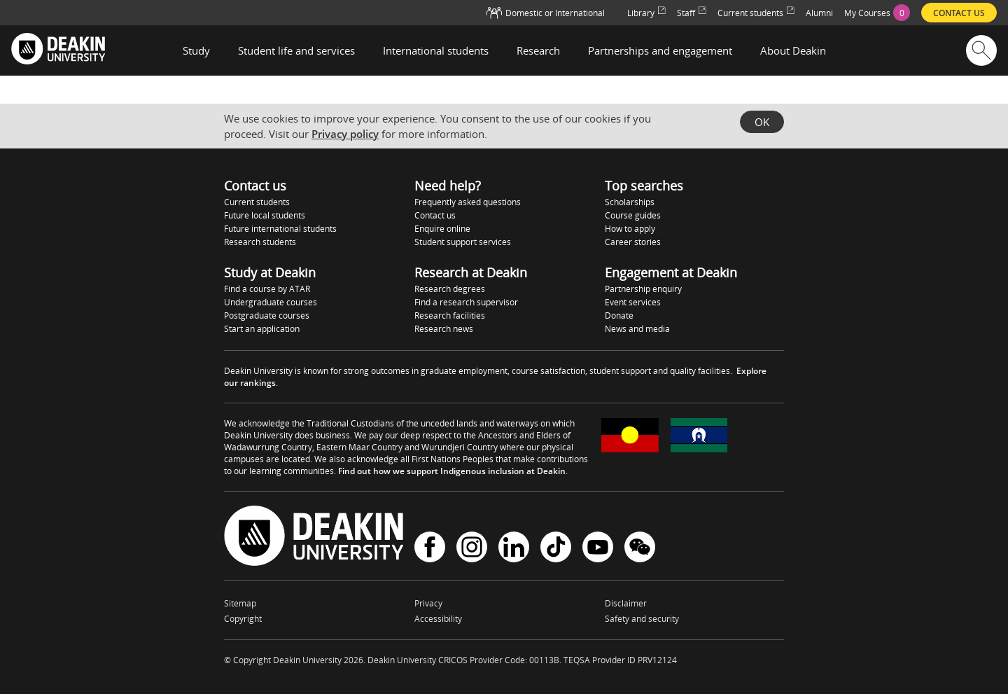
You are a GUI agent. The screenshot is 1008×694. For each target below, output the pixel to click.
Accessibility (438, 619)
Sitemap (240, 603)
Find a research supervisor (466, 302)
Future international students (280, 229)
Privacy (428, 603)
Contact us (435, 215)
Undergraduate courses (270, 302)
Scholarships (629, 202)
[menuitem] (877, 12)
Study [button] (196, 50)
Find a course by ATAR (267, 289)
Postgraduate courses (266, 315)
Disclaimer (626, 603)
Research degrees (449, 289)
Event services (633, 302)
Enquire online (442, 229)
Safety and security (642, 619)
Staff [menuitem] (691, 13)
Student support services (462, 242)
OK (762, 122)
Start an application (262, 329)
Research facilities (449, 315)
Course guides (633, 215)
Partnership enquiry (643, 289)
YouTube (597, 547)
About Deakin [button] (793, 50)
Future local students (264, 215)
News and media (637, 329)
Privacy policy (345, 134)
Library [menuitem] (646, 13)
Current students (257, 202)
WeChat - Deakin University (639, 547)
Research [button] (538, 50)
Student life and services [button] (296, 50)
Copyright (243, 619)
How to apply (630, 229)
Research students (260, 242)
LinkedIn (513, 547)
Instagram (471, 547)
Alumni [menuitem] (819, 13)
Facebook (429, 547)
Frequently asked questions (467, 202)
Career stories (633, 242)
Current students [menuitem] (756, 13)
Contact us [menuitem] (959, 13)
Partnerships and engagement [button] (660, 50)
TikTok (555, 547)
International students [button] (436, 50)
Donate (619, 315)
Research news (443, 329)
